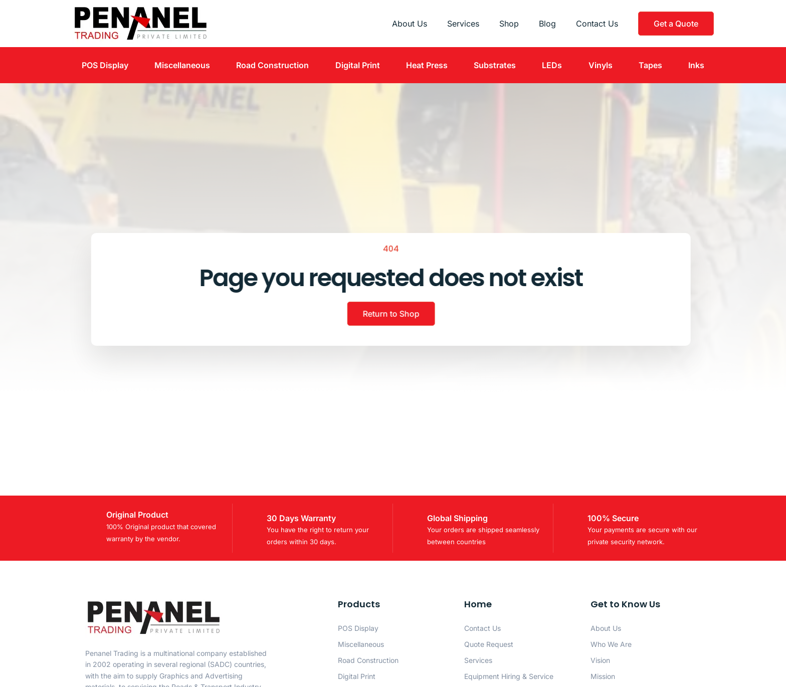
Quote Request (488, 644)
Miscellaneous (182, 65)
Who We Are (611, 644)
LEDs (552, 65)
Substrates (495, 65)
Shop (509, 24)
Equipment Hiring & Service (508, 676)
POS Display (105, 65)
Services (463, 24)
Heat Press (427, 65)
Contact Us (597, 24)
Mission (603, 676)
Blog (547, 24)
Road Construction (272, 65)
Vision (600, 660)
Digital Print (357, 65)
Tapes (650, 65)
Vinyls (600, 65)
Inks (696, 65)
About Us (409, 24)
